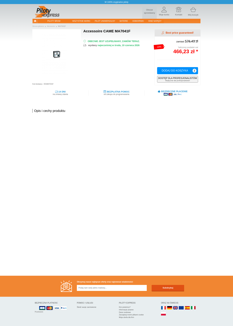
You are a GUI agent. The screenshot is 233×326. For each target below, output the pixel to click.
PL (163, 314)
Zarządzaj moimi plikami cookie (131, 315)
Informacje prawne (126, 310)
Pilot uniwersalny (105, 21)
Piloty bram (53, 21)
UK (175, 308)
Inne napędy (154, 21)
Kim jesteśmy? (125, 307)
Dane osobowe (125, 312)
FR (163, 308)
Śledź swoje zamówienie (86, 307)
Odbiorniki (138, 21)
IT (193, 308)
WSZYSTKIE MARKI (81, 21)
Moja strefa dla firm (126, 317)
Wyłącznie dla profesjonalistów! (177, 79)
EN (181, 308)
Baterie (124, 21)
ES (187, 308)
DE (169, 308)
